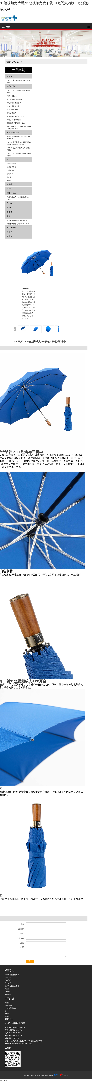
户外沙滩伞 (11, 227)
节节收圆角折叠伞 (13, 106)
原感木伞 (10, 174)
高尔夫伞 (10, 212)
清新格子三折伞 (12, 109)
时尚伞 (9, 189)
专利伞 (9, 203)
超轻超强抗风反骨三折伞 (15, 116)
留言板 (7, 989)
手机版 (66, 1075)
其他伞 (9, 177)
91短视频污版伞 (13, 132)
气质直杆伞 (11, 170)
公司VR (7, 991)
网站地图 (3, 1080)
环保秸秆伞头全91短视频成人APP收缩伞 (19, 198)
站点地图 (8, 994)
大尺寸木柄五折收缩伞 (15, 99)
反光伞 (9, 236)
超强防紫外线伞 (12, 167)
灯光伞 (9, 232)
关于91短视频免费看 (12, 975)
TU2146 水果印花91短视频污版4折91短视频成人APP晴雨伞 (19, 143)
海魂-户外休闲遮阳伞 (14, 120)
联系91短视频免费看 (12, 986)
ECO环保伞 (11, 193)
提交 (30, 961)
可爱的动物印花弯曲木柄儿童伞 (18, 224)
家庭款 (9, 180)
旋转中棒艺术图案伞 (14, 103)
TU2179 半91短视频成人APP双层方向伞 (18, 81)
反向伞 (9, 76)
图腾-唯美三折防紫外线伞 (16, 123)
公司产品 (15, 62)
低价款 (9, 184)
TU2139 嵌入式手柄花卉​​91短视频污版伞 (18, 91)
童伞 (8, 216)
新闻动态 (8, 977)
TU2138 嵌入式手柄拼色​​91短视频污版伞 (18, 149)
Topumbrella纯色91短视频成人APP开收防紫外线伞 (19, 128)
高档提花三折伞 (12, 113)
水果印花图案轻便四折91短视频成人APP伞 (19, 138)
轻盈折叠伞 (11, 86)
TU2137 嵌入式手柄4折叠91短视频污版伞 (19, 155)
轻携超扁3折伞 (12, 96)
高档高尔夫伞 (11, 163)
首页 (8, 62)
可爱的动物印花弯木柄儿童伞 (17, 220)
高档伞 (9, 207)
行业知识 (8, 983)
